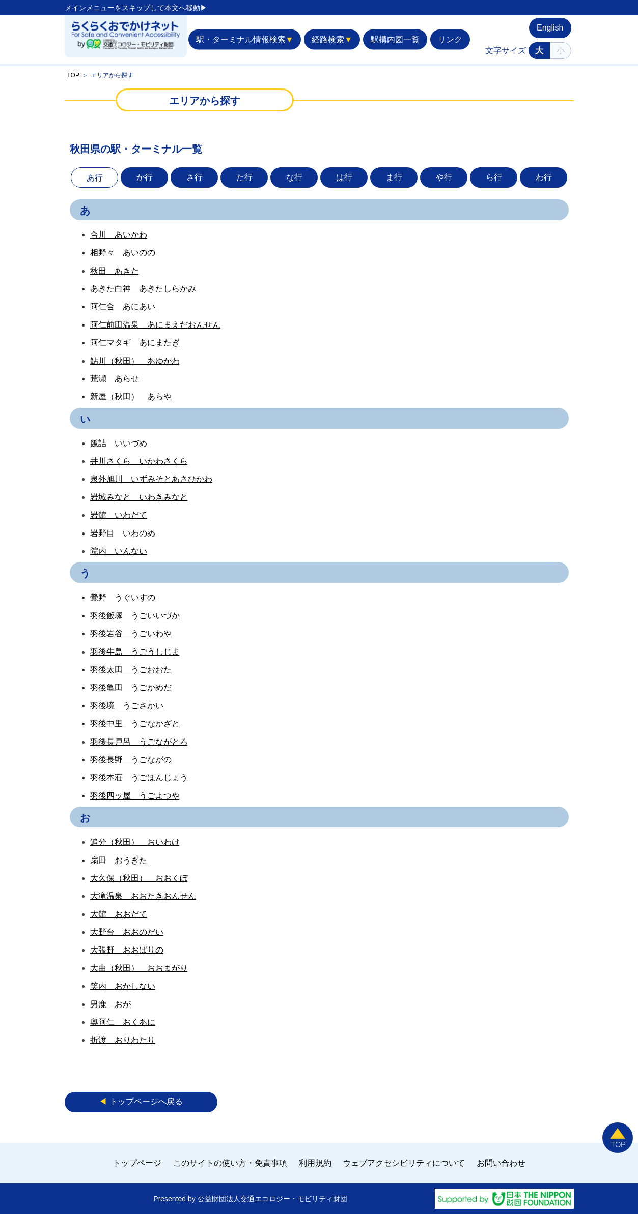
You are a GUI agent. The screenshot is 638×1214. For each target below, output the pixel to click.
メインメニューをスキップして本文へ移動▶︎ (136, 8)
